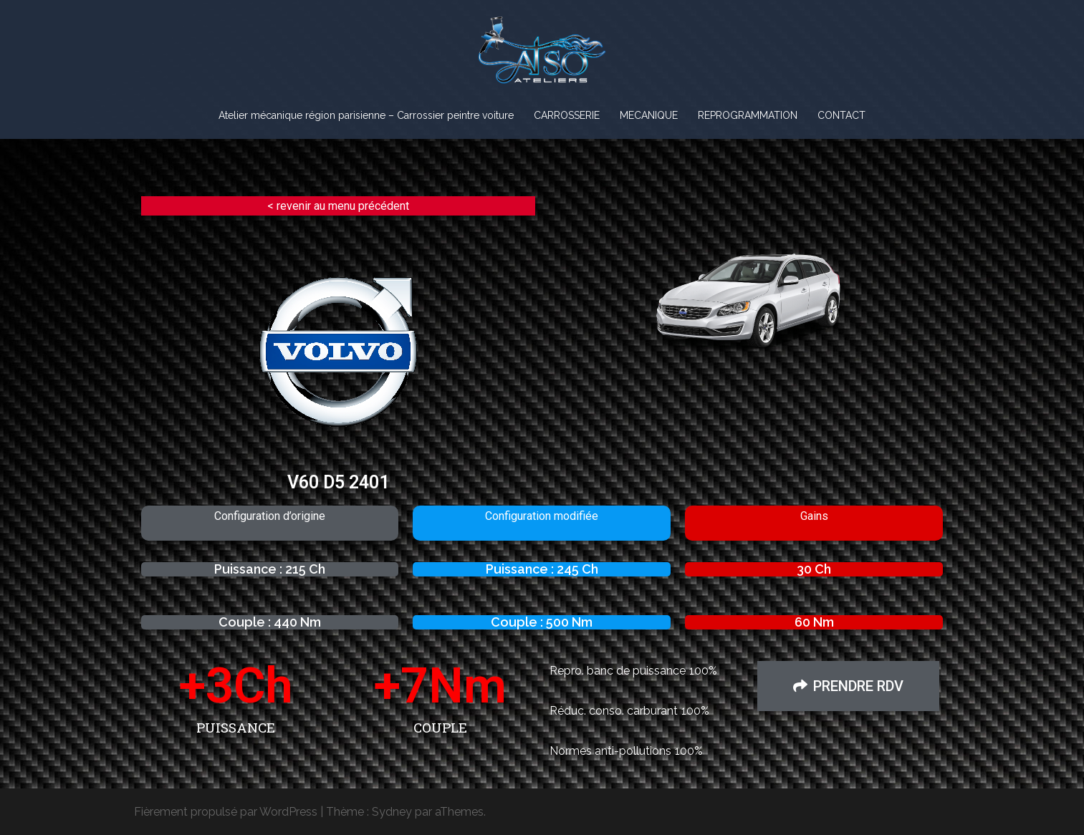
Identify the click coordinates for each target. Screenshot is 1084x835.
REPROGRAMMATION (747, 115)
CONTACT (841, 115)
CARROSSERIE (567, 115)
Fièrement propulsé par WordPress (225, 812)
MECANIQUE (649, 115)
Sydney (392, 812)
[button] (848, 686)
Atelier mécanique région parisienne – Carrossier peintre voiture (366, 115)
